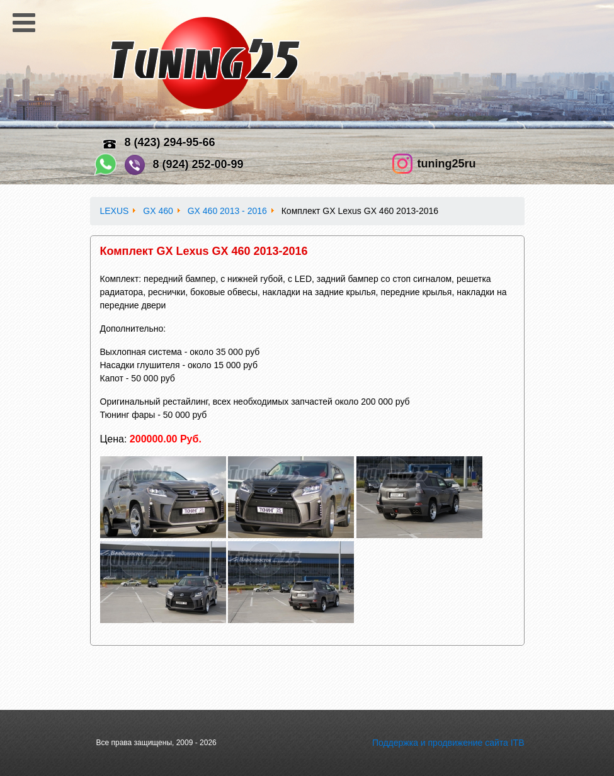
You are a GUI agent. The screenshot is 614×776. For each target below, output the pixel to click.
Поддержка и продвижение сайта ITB (448, 743)
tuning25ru (447, 163)
